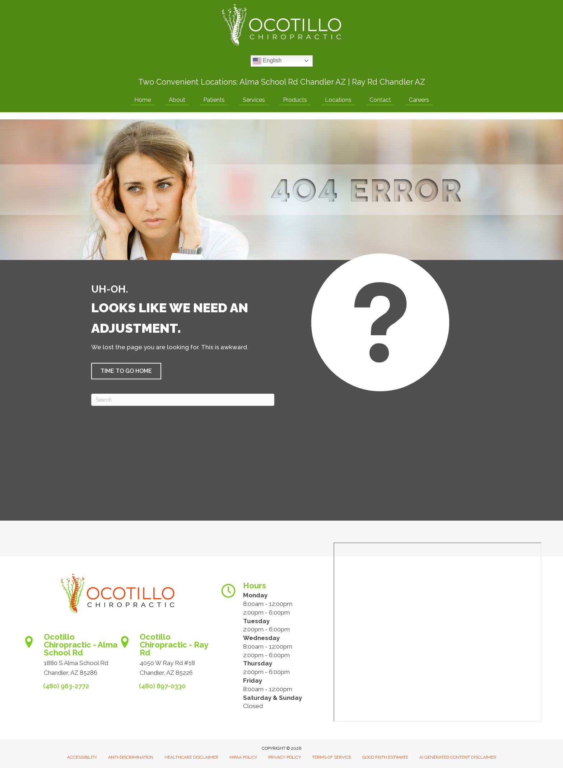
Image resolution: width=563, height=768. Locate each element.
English (267, 61)
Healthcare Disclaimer (191, 757)
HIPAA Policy (243, 757)
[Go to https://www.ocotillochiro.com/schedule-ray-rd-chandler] (165, 657)
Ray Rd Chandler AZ (388, 81)
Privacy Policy (284, 757)
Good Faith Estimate (385, 757)
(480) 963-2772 (66, 686)
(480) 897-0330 (162, 686)
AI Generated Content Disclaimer (457, 757)
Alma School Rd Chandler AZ (292, 81)
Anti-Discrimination (130, 757)
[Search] (182, 400)
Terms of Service (331, 757)
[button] (126, 371)
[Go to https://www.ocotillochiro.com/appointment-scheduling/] (69, 657)
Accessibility (82, 757)
